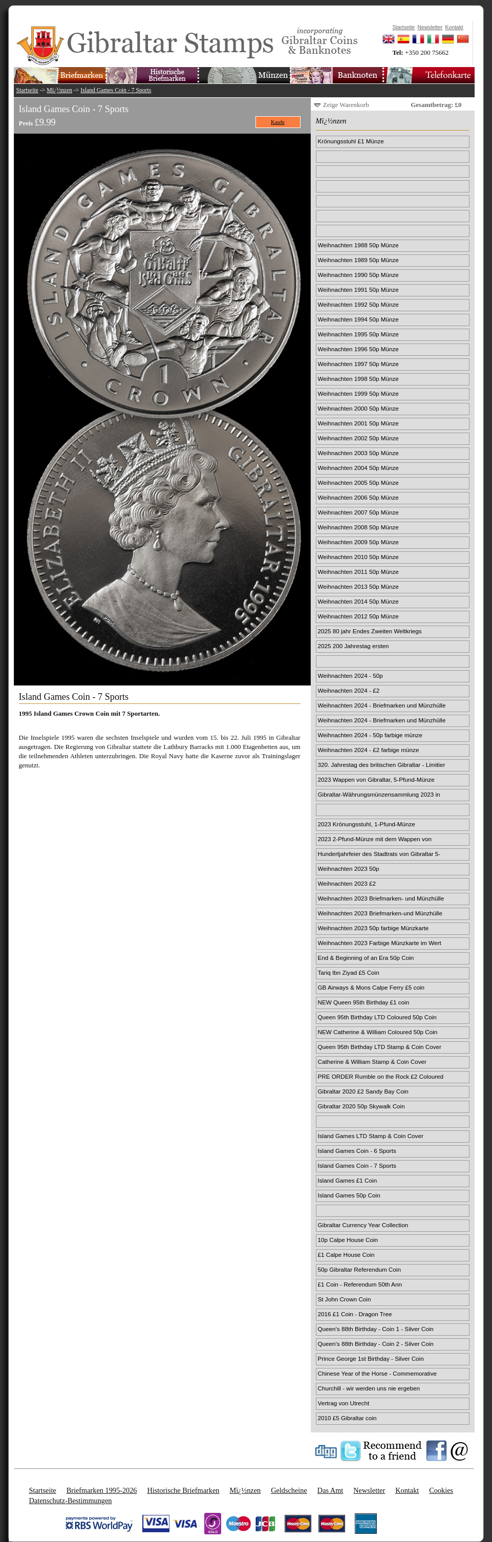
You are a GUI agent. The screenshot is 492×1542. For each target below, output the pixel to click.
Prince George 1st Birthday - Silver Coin (371, 1358)
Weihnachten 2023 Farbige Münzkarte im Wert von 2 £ (379, 943)
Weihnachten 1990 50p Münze (358, 274)
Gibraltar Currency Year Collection (363, 1225)
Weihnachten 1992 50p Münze (358, 304)
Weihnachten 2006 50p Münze (358, 497)
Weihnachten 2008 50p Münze (358, 527)
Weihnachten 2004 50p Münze (358, 467)
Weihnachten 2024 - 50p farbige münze (370, 735)
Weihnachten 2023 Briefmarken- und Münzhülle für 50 (381, 899)
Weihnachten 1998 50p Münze (358, 378)
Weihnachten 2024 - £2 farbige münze (368, 749)
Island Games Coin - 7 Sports (115, 90)
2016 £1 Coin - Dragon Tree (355, 1314)
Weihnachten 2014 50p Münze (358, 601)
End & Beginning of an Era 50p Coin (366, 957)
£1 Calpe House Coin (346, 1254)
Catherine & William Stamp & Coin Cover (372, 1061)
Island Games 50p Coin (349, 1195)
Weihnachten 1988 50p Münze (358, 245)
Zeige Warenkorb (346, 105)
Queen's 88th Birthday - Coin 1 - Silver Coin (376, 1328)
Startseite (27, 90)
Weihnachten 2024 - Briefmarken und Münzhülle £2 (382, 721)
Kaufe (278, 122)
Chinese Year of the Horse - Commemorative (377, 1373)
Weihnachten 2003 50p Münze (358, 452)
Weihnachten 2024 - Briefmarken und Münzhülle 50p (382, 706)
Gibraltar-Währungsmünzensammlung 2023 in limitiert (379, 795)
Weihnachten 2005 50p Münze (358, 482)
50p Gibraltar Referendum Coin (359, 1269)
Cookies (441, 1490)
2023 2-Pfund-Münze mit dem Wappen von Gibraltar (375, 840)
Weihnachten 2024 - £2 (349, 690)
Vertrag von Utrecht (344, 1403)
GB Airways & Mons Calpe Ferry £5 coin (371, 987)
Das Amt (330, 1490)
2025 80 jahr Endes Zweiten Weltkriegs (370, 631)
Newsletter (369, 1490)
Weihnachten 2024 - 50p (350, 675)
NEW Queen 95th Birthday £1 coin (364, 1002)
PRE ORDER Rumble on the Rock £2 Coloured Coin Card (381, 1077)
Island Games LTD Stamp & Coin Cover (370, 1135)
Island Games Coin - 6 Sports (357, 1150)
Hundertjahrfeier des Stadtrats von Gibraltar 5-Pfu (379, 854)
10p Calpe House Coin (348, 1239)
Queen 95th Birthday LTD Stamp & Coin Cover (379, 1046)
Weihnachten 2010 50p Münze (358, 556)
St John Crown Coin (344, 1299)
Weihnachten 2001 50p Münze (358, 423)
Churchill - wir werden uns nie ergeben (369, 1388)
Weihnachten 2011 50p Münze (358, 571)
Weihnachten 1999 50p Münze (358, 393)
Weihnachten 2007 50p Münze (358, 512)
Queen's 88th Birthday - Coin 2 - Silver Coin (376, 1343)
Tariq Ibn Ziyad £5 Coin (348, 972)
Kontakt (407, 1490)
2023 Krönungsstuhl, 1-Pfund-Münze (366, 824)
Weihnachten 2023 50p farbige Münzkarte (373, 928)
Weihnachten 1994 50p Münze (358, 319)
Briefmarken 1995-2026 (102, 1490)
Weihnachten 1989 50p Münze (358, 259)
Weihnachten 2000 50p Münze (358, 408)
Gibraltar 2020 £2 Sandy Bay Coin (363, 1091)
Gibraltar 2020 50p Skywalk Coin (361, 1106)
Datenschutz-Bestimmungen (70, 1500)
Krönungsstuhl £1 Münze (351, 141)
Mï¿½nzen (59, 90)
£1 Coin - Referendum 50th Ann (360, 1284)
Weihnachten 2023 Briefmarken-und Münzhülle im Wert (380, 914)
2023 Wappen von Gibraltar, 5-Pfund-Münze (376, 779)
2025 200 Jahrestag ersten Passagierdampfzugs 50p (353, 646)
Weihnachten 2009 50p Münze (358, 542)
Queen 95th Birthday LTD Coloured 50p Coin (377, 1017)
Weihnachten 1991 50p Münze (358, 289)
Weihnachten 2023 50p (348, 868)
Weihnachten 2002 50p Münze (358, 438)
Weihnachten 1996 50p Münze (358, 349)
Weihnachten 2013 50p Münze (358, 586)
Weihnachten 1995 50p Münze (358, 334)
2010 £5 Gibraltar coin (347, 1418)
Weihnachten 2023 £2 (347, 883)
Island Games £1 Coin (347, 1180)
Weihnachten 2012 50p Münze (358, 616)
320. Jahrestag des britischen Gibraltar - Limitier (381, 764)
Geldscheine (289, 1490)
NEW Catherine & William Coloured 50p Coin (378, 1032)
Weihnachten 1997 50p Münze (358, 363)
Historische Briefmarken (183, 1490)
